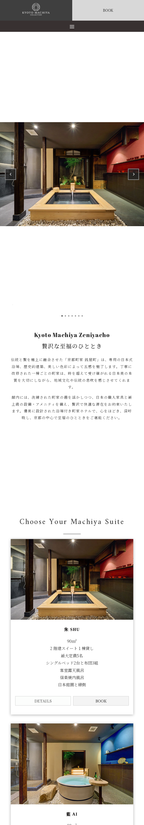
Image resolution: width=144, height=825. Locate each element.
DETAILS (43, 701)
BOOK (100, 701)
